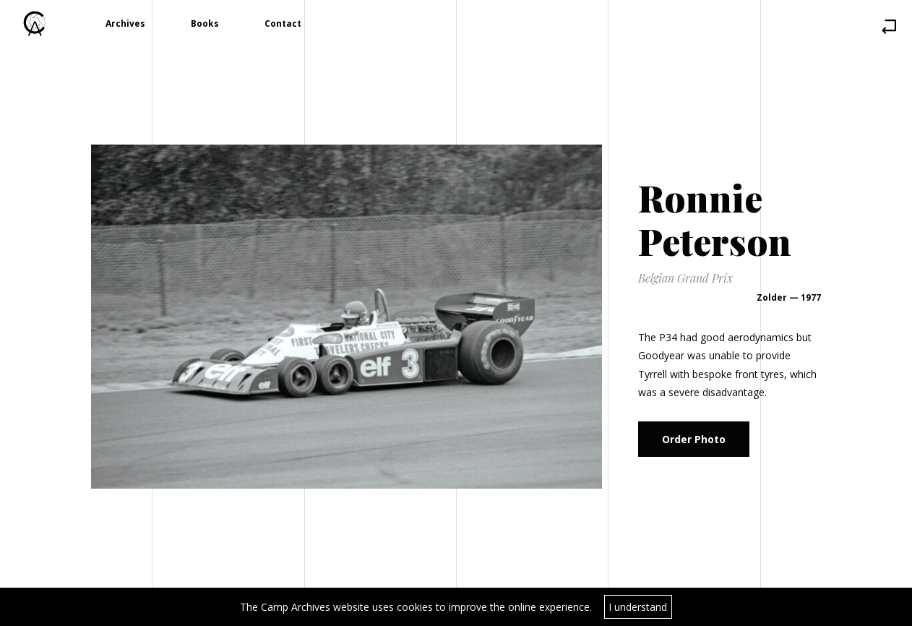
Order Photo (694, 439)
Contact (282, 23)
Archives (125, 23)
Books (205, 23)
